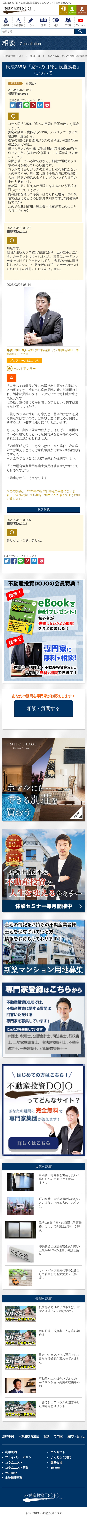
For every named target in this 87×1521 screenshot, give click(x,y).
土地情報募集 (14, 1477)
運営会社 (56, 1462)
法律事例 (8, 1436)
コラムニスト (14, 1462)
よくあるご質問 (61, 1457)
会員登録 (72, 10)
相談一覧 (35, 55)
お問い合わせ (76, 1436)
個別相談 (43, 509)
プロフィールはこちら (24, 360)
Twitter (55, 1467)
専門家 (58, 1436)
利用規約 (11, 1452)
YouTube (11, 1473)
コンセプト (58, 1452)
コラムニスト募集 (16, 1467)
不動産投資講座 (29, 1436)
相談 (46, 1436)
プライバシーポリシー (19, 1457)
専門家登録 (81, 10)
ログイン (63, 10)
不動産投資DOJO (13, 55)
